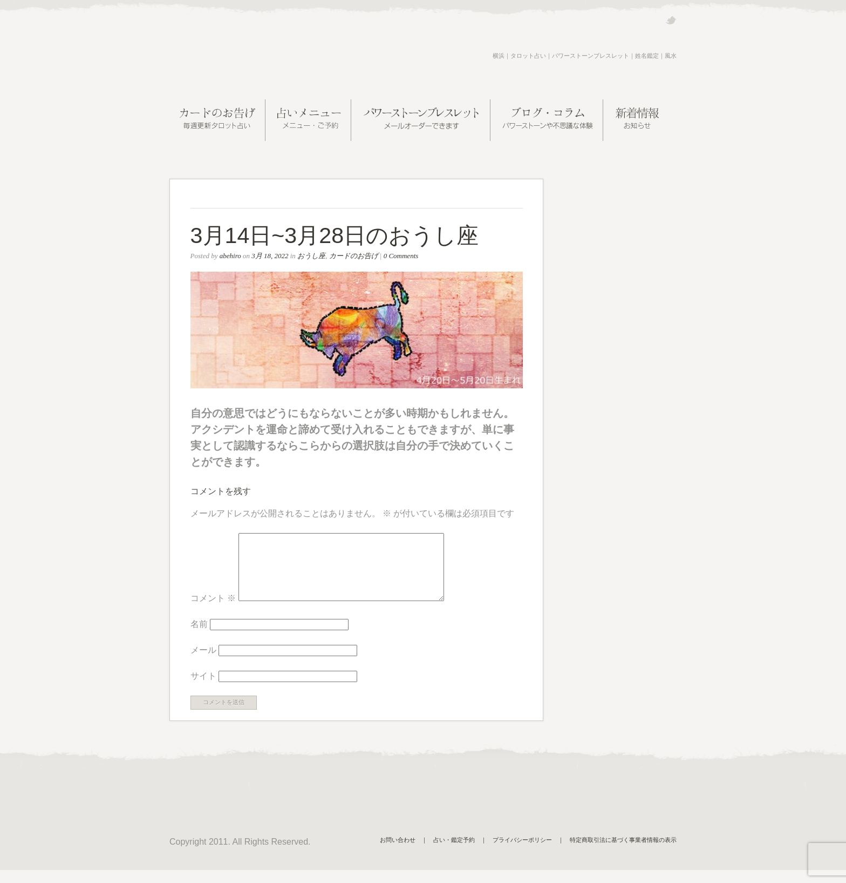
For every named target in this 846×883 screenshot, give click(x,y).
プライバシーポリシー (522, 853)
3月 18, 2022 (269, 256)
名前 (199, 637)
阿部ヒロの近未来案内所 (252, 56)
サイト (203, 688)
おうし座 (311, 256)
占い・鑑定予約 (454, 853)
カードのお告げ (353, 256)
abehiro (230, 256)
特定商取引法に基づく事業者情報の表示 (623, 853)
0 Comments (401, 256)
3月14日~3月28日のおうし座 (334, 235)
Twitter (671, 20)
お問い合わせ (397, 853)
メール (203, 663)
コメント (213, 611)
